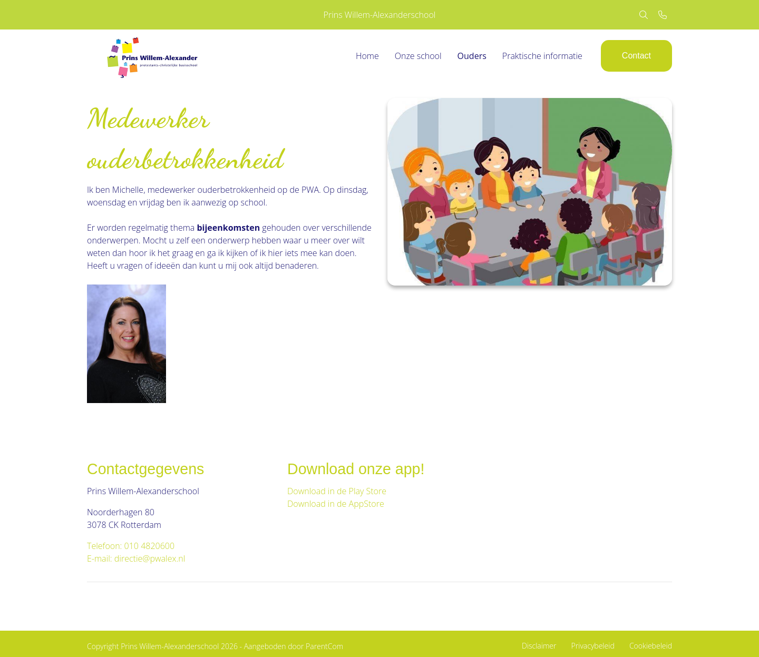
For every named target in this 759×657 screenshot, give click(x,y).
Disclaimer (539, 646)
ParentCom (324, 646)
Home (367, 56)
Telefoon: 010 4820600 (130, 546)
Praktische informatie (542, 56)
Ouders (472, 56)
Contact (636, 55)
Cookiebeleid (650, 646)
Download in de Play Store (336, 491)
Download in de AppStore (336, 503)
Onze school (418, 56)
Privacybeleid (593, 646)
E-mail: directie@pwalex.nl (136, 558)
